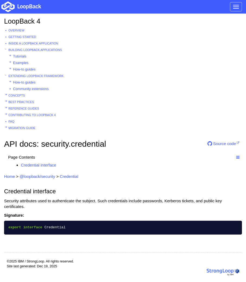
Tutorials (19, 56)
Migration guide (21, 128)
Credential (69, 176)
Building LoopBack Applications (35, 50)
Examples (20, 63)
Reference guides (23, 108)
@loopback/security (37, 176)
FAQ (11, 121)
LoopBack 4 (22, 21)
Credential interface (38, 165)
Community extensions (31, 89)
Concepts (16, 95)
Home (9, 176)
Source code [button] (221, 143)
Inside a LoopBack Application (33, 43)
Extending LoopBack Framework (36, 76)
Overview (16, 30)
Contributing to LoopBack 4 (32, 115)
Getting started (22, 37)
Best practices (21, 102)
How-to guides (24, 69)
